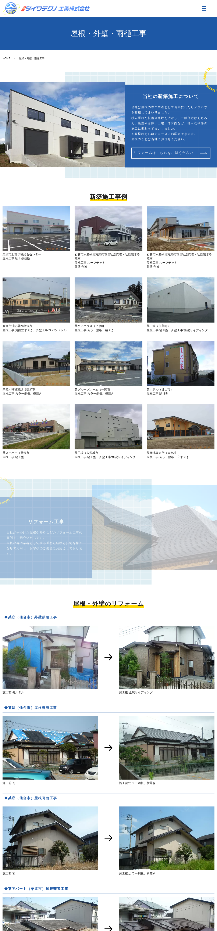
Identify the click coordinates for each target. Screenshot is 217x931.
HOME (6, 58)
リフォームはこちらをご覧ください (163, 154)
